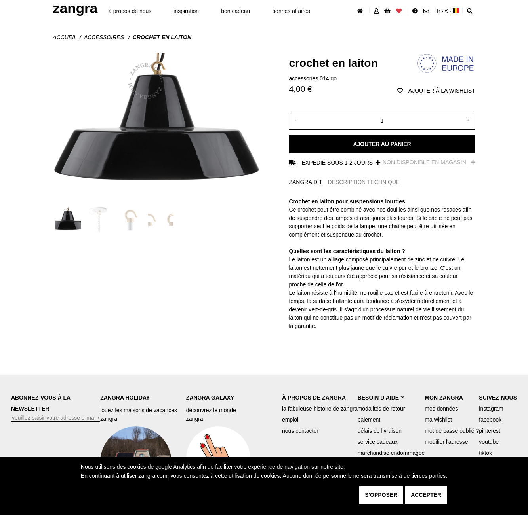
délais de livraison (380, 431)
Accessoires (105, 37)
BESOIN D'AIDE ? (381, 397)
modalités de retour (381, 408)
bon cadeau (235, 11)
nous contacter (300, 431)
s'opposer (381, 495)
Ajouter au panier (382, 144)
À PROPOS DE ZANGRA (314, 397)
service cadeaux (378, 442)
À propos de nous (130, 11)
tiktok (485, 453)
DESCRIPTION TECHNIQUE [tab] (364, 182)
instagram (491, 408)
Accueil (65, 37)
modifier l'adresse (446, 442)
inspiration (186, 11)
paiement (369, 420)
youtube (489, 442)
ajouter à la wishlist (436, 90)
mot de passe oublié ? (452, 431)
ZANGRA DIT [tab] (305, 182)
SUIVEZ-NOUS (498, 397)
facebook (490, 420)
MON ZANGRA (444, 397)
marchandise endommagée (391, 453)
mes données (441, 408)
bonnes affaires (291, 11)
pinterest (489, 431)
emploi (290, 420)
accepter (426, 495)
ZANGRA (75, 8)
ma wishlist (438, 420)
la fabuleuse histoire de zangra (320, 408)
